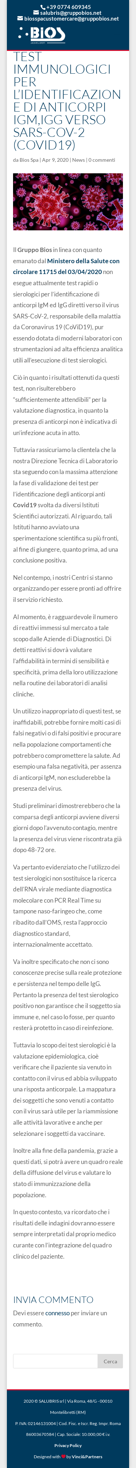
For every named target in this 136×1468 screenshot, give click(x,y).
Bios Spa (29, 160)
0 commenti (101, 160)
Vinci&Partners (87, 1456)
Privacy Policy (68, 1445)
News (78, 160)
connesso (57, 1313)
